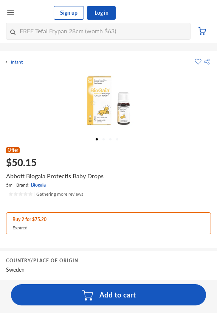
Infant (17, 62)
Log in (101, 12)
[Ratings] (45, 194)
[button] (207, 62)
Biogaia (38, 185)
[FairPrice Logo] (34, 12)
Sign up (69, 12)
